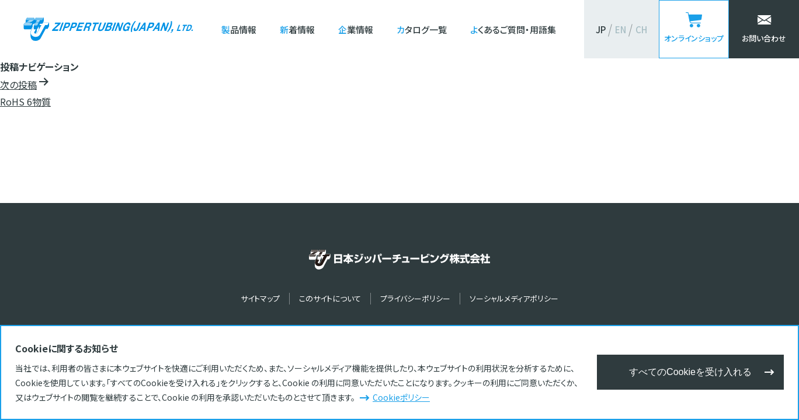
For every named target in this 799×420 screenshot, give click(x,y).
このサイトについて (330, 298)
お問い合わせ (764, 38)
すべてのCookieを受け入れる (690, 372)
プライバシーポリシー (415, 298)
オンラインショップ (694, 38)
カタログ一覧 (422, 29)
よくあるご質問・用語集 (513, 29)
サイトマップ (260, 298)
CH (641, 29)
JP (601, 29)
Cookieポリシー (401, 397)
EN (620, 29)
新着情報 (297, 29)
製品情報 (238, 29)
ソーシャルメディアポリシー (514, 298)
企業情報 (355, 29)
